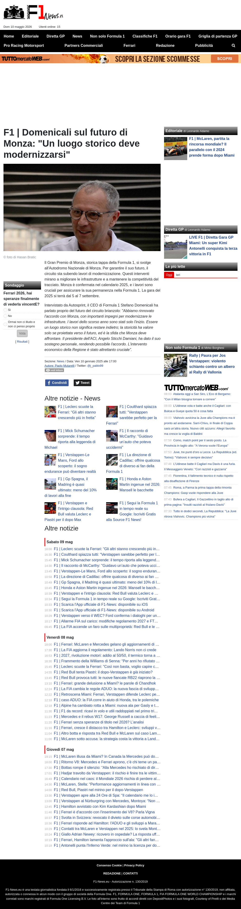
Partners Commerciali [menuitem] (84, 45)
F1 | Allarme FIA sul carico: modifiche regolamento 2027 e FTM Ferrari (112, 621)
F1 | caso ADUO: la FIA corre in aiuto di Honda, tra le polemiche (106, 700)
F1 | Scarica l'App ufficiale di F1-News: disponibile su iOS (101, 604)
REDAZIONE (112, 873)
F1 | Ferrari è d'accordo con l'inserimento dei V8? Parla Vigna (104, 812)
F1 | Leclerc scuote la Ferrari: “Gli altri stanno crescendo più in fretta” (77, 412)
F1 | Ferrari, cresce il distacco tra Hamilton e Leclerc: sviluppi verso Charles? (117, 728)
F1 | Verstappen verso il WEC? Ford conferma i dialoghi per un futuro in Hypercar (120, 616)
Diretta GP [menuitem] (56, 36)
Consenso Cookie (109, 865)
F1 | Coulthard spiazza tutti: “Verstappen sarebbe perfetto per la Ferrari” (113, 554)
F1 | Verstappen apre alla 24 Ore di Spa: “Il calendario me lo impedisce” (113, 795)
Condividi (57, 383)
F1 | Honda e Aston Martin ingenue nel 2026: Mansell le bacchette (140, 484)
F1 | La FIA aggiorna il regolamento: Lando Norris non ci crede (105, 650)
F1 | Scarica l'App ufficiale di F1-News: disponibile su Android (104, 610)
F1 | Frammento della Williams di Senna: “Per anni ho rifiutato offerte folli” (114, 661)
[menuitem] (233, 45)
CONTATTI (130, 873)
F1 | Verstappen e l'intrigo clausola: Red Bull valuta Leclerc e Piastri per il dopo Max (122, 593)
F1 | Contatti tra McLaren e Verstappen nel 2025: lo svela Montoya (108, 829)
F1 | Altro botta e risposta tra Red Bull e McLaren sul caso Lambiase (110, 733)
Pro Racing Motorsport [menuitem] (24, 45)
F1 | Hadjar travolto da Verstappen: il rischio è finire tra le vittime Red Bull (114, 773)
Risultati (22, 341)
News (60, 361)
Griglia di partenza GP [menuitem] (218, 36)
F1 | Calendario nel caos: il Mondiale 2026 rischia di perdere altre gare (111, 779)
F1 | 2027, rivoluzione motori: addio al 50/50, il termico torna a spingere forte (116, 655)
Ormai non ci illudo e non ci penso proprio (21, 324)
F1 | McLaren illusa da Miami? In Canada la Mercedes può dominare (110, 756)
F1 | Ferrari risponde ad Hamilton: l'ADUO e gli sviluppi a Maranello (109, 823)
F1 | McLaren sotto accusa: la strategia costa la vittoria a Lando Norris (111, 739)
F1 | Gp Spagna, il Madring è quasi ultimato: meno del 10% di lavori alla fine (116, 582)
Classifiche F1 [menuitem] (145, 36)
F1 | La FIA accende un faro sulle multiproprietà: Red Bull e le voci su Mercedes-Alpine (125, 627)
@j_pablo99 (95, 365)
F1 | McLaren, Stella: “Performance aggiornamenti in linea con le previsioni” (116, 784)
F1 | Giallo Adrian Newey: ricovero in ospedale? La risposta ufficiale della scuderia (121, 834)
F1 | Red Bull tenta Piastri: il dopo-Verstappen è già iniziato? (103, 672)
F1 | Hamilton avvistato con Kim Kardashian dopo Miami (100, 806)
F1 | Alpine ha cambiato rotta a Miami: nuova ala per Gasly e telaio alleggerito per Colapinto (129, 705)
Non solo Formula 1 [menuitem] (107, 36)
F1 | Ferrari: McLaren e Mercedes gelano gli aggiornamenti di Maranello (113, 644)
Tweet (83, 383)
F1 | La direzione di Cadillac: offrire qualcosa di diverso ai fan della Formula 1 (117, 577)
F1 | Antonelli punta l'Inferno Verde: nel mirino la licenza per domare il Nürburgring (121, 845)
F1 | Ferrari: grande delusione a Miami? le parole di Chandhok (105, 683)
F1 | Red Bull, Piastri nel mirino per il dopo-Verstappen (98, 790)
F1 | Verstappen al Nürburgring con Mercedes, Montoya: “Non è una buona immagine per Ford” (132, 801)
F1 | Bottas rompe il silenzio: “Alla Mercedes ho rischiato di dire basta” (111, 768)
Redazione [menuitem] (165, 45)
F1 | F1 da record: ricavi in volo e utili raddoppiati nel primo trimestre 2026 (114, 711)
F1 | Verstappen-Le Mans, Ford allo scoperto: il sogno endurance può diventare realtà (124, 571)
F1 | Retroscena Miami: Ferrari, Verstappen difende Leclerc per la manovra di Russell (124, 694)
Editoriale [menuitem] (30, 36)
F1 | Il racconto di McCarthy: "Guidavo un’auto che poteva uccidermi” (110, 566)
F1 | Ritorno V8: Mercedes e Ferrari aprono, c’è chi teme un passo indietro (115, 762)
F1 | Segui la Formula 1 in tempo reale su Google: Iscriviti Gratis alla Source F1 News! (125, 599)
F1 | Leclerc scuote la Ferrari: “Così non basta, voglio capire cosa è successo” (118, 667)
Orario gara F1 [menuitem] (178, 36)
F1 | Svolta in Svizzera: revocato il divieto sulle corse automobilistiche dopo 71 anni (122, 818)
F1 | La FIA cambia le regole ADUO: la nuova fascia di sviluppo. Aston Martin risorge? (124, 689)
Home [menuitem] (9, 36)
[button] (22, 333)
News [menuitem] (77, 36)
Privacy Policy (134, 865)
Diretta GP (174, 229)
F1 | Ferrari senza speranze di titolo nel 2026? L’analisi (99, 722)
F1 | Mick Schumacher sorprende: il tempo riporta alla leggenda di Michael (115, 560)
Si (9, 310)
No (10, 316)
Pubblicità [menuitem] (204, 45)
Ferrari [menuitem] (129, 45)
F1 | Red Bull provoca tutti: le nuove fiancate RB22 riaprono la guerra (110, 678)
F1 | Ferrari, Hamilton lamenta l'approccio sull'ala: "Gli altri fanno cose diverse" (118, 840)
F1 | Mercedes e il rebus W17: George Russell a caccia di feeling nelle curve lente (121, 717)
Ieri (178, 275)
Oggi (169, 275)
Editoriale (173, 131)
